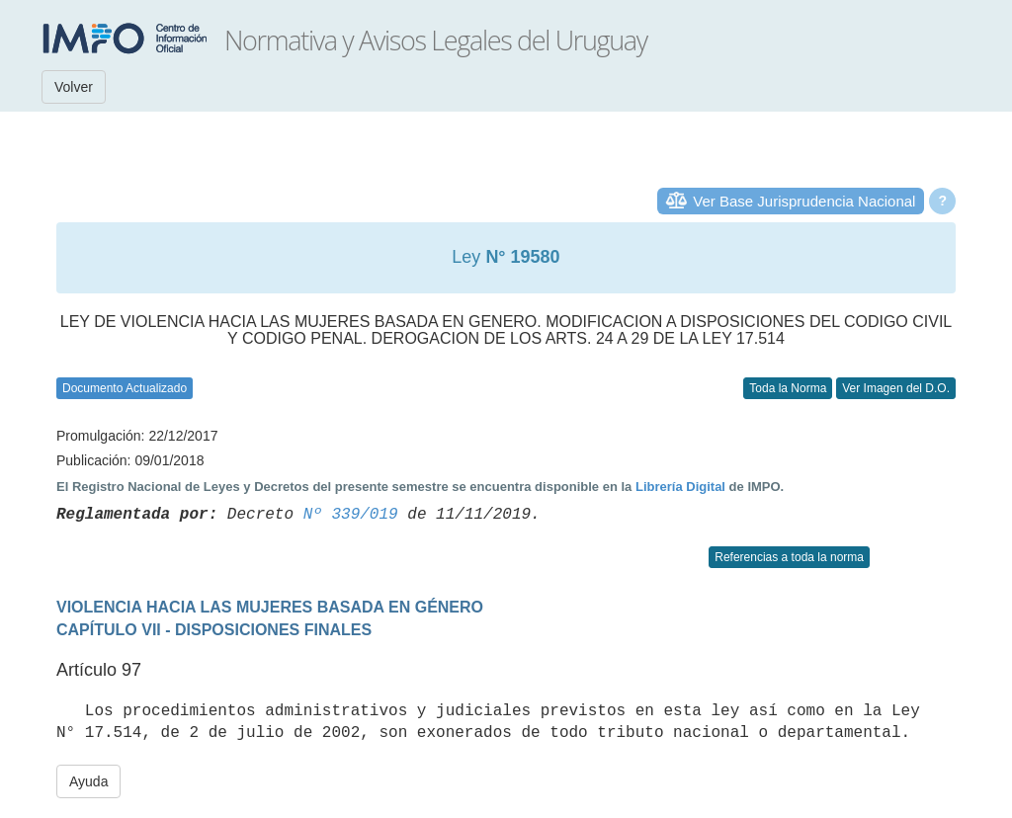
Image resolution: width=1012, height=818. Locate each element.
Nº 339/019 (350, 515)
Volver (73, 87)
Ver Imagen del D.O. (896, 388)
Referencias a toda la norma (789, 557)
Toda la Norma (787, 388)
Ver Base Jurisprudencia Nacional (804, 201)
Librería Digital (680, 486)
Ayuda (88, 781)
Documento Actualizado (124, 388)
